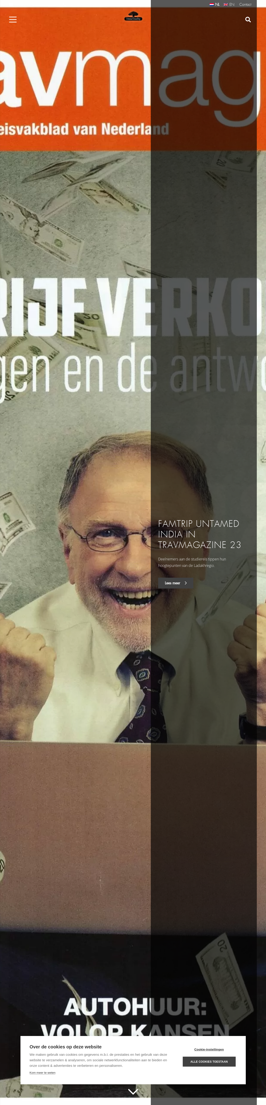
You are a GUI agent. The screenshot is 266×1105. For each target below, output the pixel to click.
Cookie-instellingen (209, 1049)
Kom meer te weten (43, 1072)
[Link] (133, 16)
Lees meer (176, 583)
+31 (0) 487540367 (81, 4)
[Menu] (13, 19)
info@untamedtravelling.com (33, 4)
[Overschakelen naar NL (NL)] (214, 4)
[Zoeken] (248, 19)
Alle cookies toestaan (209, 1061)
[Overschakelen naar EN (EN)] (229, 4)
